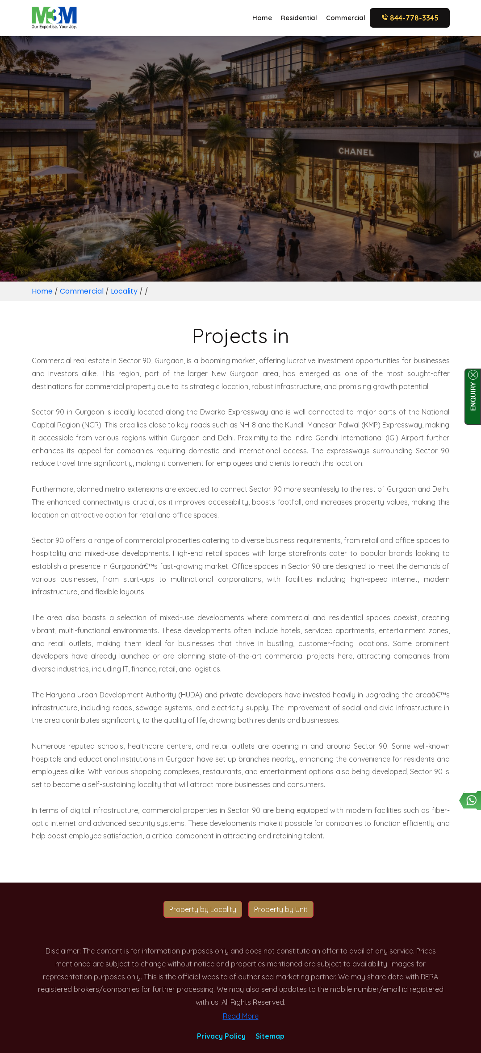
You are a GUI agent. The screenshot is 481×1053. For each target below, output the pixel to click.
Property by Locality (202, 909)
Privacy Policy (221, 1036)
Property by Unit (281, 909)
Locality (124, 291)
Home (262, 17)
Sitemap (269, 1036)
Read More (241, 1016)
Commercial (345, 17)
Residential (299, 17)
